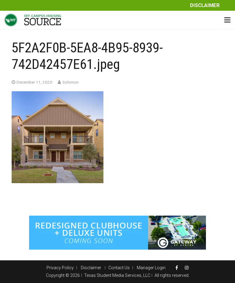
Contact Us (119, 267)
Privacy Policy (60, 267)
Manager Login (151, 267)
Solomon (70, 82)
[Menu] (227, 20)
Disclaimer (205, 5)
